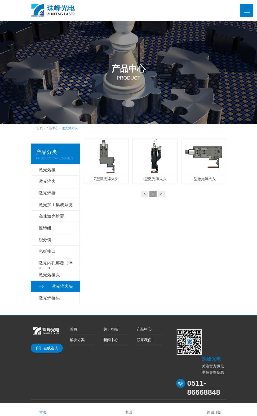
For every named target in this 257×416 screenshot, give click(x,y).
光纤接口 (47, 234)
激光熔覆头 (49, 252)
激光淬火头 (78, 129)
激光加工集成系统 (56, 198)
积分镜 (45, 225)
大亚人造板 (58, 377)
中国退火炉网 (99, 377)
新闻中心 (110, 314)
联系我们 (144, 314)
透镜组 (45, 216)
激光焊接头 (49, 270)
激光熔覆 (47, 171)
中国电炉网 (124, 377)
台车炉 (78, 377)
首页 (38, 129)
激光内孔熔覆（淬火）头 (56, 244)
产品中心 (56, 129)
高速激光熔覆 (51, 207)
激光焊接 (47, 189)
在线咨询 (50, 319)
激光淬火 (47, 180)
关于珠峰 (110, 301)
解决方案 (77, 314)
